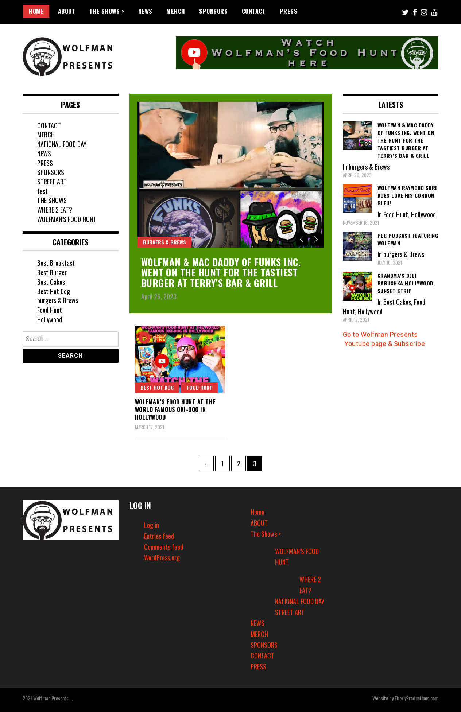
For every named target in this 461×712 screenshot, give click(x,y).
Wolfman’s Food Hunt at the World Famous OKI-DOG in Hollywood (175, 409)
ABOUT (66, 11)
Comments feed (163, 547)
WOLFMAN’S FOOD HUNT (66, 219)
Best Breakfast (56, 263)
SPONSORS (213, 11)
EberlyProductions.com (416, 698)
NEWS (145, 11)
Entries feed (159, 536)
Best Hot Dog (157, 387)
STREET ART (52, 181)
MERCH (175, 11)
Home (36, 11)
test (42, 191)
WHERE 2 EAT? (54, 209)
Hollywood (49, 319)
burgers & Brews (164, 242)
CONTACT (254, 11)
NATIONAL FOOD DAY (61, 144)
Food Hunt (199, 387)
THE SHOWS (52, 200)
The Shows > (106, 11)
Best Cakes (51, 282)
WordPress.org (162, 557)
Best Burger (52, 272)
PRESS (289, 11)
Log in (151, 525)
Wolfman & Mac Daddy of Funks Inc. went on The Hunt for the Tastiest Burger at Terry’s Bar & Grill (221, 272)
